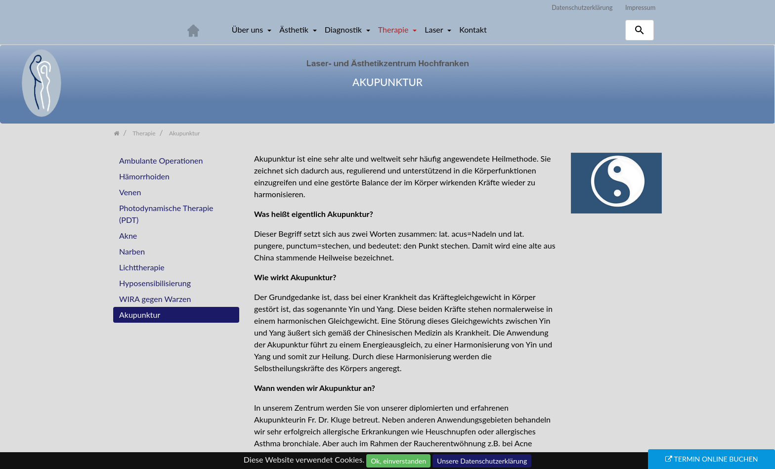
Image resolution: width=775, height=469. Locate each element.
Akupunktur (139, 314)
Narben (132, 251)
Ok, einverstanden (398, 461)
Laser (435, 29)
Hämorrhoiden (144, 176)
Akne (128, 235)
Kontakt (472, 29)
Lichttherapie (142, 267)
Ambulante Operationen (161, 160)
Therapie (394, 29)
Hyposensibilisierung (155, 283)
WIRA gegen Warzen (155, 298)
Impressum (640, 7)
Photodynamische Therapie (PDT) (166, 213)
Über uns (248, 29)
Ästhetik (294, 29)
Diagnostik (344, 29)
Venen (130, 192)
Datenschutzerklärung (582, 7)
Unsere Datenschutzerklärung (482, 461)
